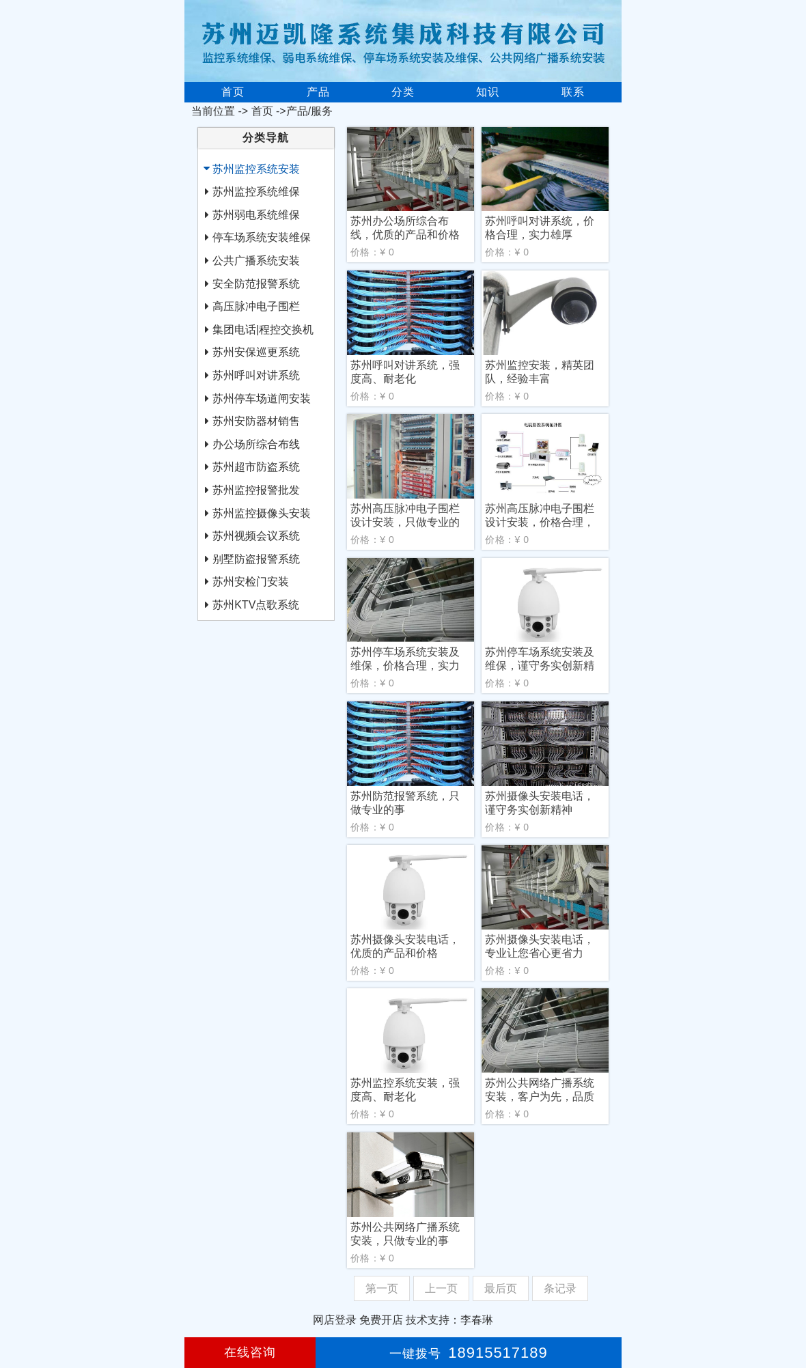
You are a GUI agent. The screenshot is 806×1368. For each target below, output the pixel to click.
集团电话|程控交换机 (263, 329)
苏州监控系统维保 (256, 191)
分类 (403, 92)
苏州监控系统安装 (256, 169)
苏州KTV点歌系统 (255, 605)
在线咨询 (250, 1352)
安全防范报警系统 (256, 284)
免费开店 (381, 1320)
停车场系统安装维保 (261, 237)
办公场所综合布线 (256, 444)
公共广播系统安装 (256, 260)
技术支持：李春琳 (449, 1320)
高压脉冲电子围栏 (256, 306)
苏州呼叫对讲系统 (256, 375)
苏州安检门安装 (250, 581)
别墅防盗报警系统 (256, 559)
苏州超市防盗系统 (256, 467)
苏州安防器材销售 (256, 421)
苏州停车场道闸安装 (261, 398)
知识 (487, 92)
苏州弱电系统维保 (256, 215)
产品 (318, 92)
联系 (573, 92)
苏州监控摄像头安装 (261, 513)
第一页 (381, 1288)
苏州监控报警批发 (256, 490)
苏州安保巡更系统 (256, 352)
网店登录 (335, 1320)
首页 (233, 92)
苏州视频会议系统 (256, 536)
